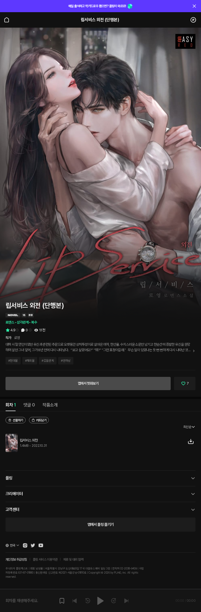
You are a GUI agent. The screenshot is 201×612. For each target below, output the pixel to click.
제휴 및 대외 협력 (73, 559)
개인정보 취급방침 (16, 559)
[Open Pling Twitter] (33, 545)
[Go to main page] (6, 19)
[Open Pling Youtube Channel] (40, 545)
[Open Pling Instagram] (25, 545)
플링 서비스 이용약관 (45, 559)
